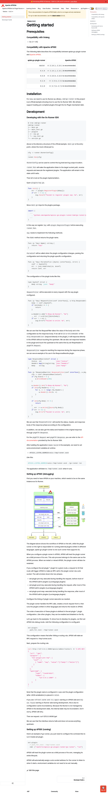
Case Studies (46, 8)
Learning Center (31, 8)
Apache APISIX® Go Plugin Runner (12, 8)
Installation (93, 21)
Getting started (6, 17)
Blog (39, 8)
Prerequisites (93, 12)
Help (62, 8)
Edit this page (33, 770)
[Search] (101, 8)
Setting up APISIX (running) (97, 34)
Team (67, 8)
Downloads (55, 8)
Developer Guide (7, 20)
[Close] (106, 1)
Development (93, 23)
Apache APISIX (35, 55)
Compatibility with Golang (97, 14)
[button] (92, 9)
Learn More (73, 1)
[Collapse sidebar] (12, 783)
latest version (56, 16)
